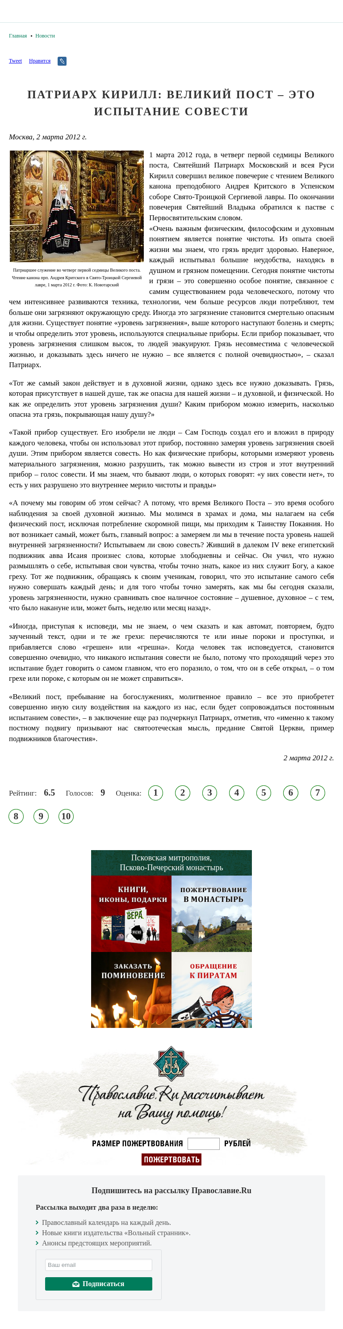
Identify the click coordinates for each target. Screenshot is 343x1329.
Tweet (15, 61)
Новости (45, 36)
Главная (18, 36)
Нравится (39, 61)
